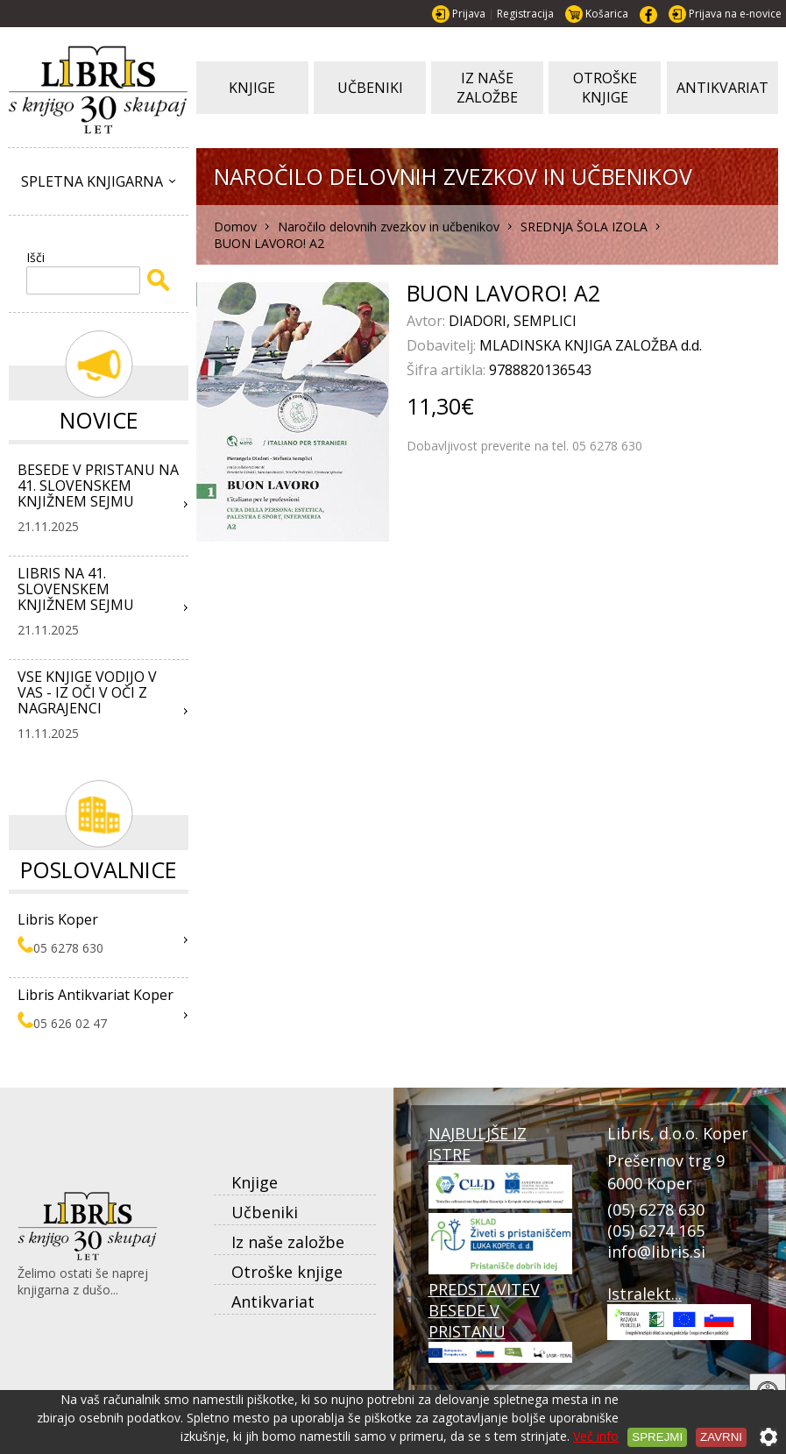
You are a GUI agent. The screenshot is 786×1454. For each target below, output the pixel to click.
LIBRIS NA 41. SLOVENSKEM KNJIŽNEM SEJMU (76, 589)
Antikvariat (273, 1301)
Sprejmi (657, 1436)
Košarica (606, 13)
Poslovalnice (98, 869)
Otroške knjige (287, 1271)
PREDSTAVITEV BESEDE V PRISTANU (500, 1320)
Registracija (525, 13)
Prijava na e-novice (735, 13)
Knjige (254, 1182)
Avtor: (428, 320)
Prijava (468, 13)
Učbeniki (264, 1212)
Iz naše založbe (287, 1241)
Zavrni (721, 1436)
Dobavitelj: (443, 345)
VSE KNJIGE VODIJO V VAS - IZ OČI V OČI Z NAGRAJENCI (87, 692)
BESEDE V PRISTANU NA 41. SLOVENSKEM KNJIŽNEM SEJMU (98, 485)
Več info (596, 1436)
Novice (99, 420)
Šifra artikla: (448, 369)
